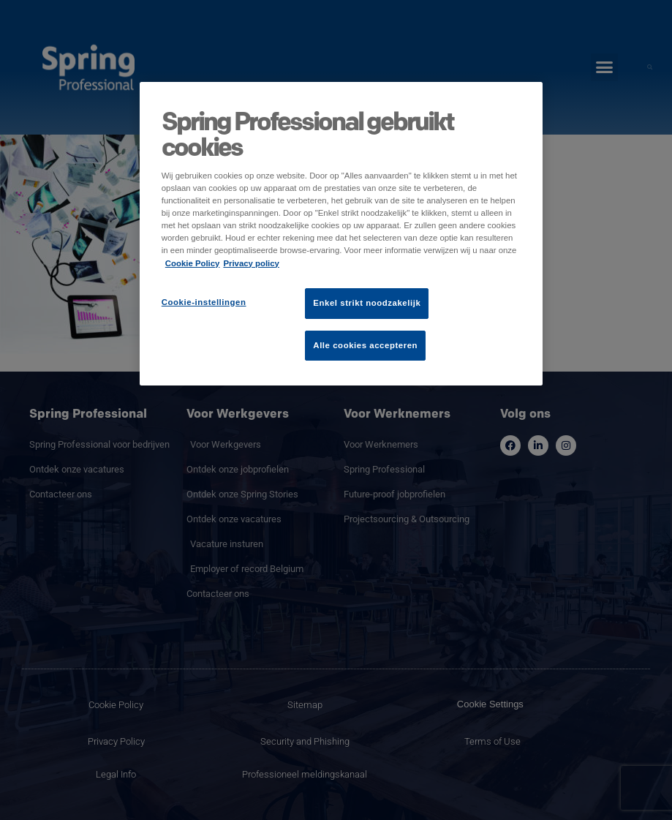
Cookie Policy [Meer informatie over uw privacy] (192, 263)
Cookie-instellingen (204, 302)
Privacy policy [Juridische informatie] (251, 263)
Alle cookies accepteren (365, 345)
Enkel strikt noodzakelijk (366, 302)
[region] (341, 233)
